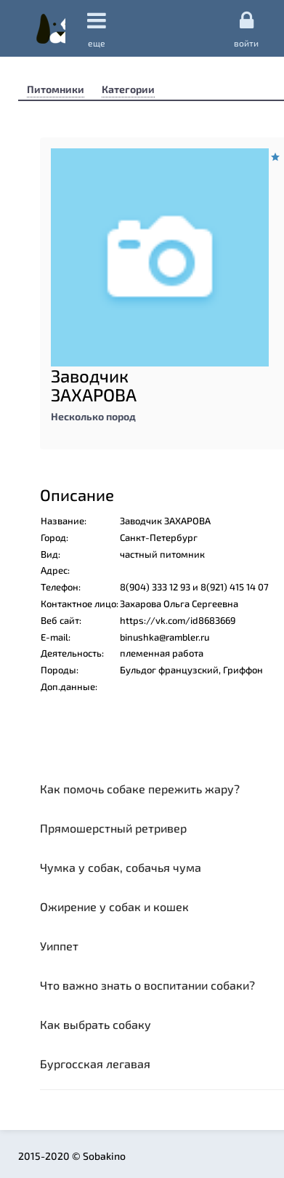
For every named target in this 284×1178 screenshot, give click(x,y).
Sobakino (50, 28)
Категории (128, 89)
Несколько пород (93, 416)
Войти (246, 28)
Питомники (55, 89)
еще (96, 28)
